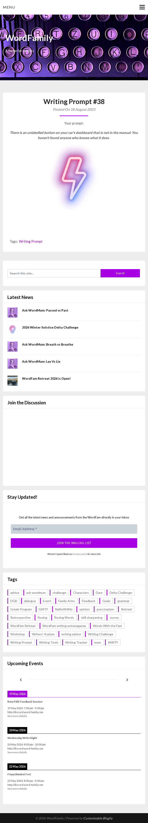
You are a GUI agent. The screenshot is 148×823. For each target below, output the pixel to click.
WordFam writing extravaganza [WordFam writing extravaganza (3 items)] (64, 626)
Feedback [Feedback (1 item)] (88, 601)
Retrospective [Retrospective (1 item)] (20, 617)
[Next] (127, 679)
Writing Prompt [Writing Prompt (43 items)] (21, 642)
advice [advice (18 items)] (14, 592)
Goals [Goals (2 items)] (106, 601)
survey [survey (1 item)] (114, 617)
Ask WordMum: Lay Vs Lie (41, 361)
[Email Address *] (74, 529)
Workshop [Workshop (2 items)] (17, 634)
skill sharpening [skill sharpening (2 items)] (92, 617)
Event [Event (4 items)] (47, 601)
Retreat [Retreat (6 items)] (126, 609)
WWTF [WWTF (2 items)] (113, 642)
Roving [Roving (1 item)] (42, 617)
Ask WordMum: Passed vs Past (45, 310)
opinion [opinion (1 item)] (84, 609)
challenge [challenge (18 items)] (59, 592)
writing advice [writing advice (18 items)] (71, 634)
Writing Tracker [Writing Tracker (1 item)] (76, 642)
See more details (17, 716)
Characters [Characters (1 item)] (81, 592)
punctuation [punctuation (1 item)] (105, 609)
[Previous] (20, 679)
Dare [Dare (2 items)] (99, 592)
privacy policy (80, 554)
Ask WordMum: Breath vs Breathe (47, 344)
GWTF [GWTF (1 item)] (43, 609)
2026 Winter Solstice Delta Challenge (50, 327)
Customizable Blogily (97, 818)
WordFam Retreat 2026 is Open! (46, 378)
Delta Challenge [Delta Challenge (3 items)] (121, 592)
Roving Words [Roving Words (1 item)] (64, 617)
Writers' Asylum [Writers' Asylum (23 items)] (43, 634)
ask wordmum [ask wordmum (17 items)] (36, 592)
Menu (9, 7)
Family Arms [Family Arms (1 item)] (66, 601)
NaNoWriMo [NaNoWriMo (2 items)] (63, 609)
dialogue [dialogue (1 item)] (30, 601)
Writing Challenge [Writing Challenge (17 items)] (100, 634)
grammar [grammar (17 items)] (123, 601)
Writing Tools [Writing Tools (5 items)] (48, 642)
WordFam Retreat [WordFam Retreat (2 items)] (23, 626)
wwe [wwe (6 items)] (97, 642)
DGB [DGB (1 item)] (13, 601)
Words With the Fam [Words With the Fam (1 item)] (107, 626)
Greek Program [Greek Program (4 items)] (21, 609)
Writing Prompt (31, 241)
